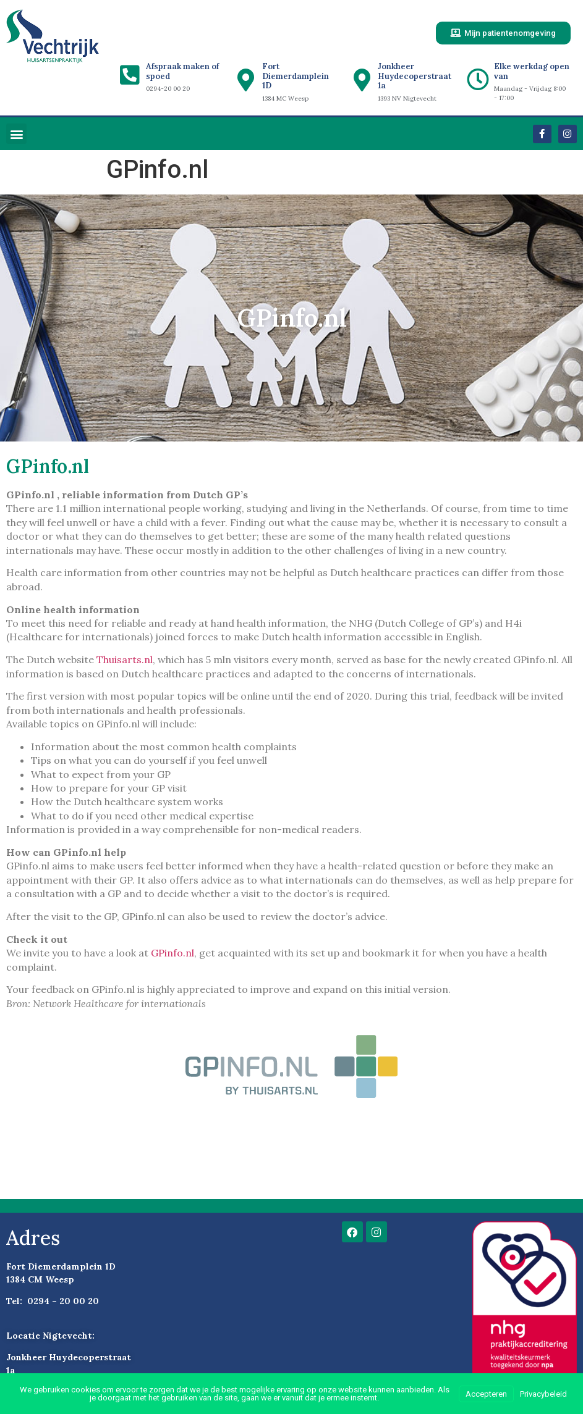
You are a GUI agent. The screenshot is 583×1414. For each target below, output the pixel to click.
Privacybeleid (543, 1394)
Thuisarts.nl (124, 661)
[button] (16, 135)
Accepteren (486, 1394)
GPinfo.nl (172, 954)
